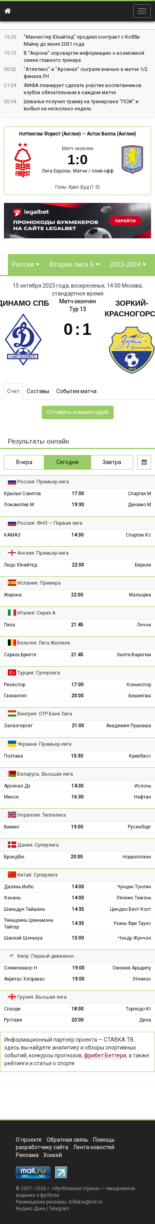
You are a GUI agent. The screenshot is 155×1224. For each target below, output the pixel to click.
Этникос (141, 979)
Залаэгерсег (18, 725)
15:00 (78, 938)
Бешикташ (140, 695)
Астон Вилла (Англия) (111, 134)
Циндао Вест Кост (130, 909)
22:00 (78, 565)
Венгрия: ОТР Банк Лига (44, 714)
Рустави (13, 1020)
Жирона (13, 595)
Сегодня (67, 462)
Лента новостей (93, 1147)
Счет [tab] (13, 391)
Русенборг (139, 827)
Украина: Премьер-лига (44, 744)
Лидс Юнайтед (20, 565)
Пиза (9, 625)
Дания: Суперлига (38, 845)
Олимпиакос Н (20, 968)
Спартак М (139, 493)
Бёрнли (143, 565)
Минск (11, 797)
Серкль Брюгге (20, 655)
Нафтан (142, 797)
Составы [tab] (38, 391)
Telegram (59, 1208)
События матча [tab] (76, 391)
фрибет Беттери (105, 1055)
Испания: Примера (39, 583)
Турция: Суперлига (38, 673)
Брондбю (14, 857)
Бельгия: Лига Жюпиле (43, 643)
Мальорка (140, 595)
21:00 (78, 725)
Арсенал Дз (17, 786)
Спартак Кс (138, 535)
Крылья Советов (22, 493)
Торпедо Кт (138, 1009)
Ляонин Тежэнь (133, 898)
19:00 (77, 827)
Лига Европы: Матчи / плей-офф (78, 171)
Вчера (24, 462)
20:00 (77, 695)
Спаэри (12, 1009)
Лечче (144, 625)
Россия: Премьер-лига (43, 482)
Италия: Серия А (36, 613)
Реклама (27, 1155)
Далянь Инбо (19, 887)
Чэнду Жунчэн (134, 938)
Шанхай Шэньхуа (23, 938)
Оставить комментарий (77, 412)
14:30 (77, 535)
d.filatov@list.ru (86, 1202)
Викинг (12, 827)
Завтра (112, 462)
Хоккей (52, 1155)
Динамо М (139, 504)
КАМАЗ (12, 535)
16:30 (77, 797)
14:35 (78, 909)
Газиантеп (15, 695)
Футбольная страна (76, 1188)
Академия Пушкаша (128, 725)
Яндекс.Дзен (30, 1208)
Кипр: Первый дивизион (45, 956)
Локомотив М (19, 504)
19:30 (78, 504)
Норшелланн (137, 857)
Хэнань (12, 898)
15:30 (77, 756)
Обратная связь (67, 1140)
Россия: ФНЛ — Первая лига (49, 523)
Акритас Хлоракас (24, 979)
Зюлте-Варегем (133, 655)
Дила (145, 1020)
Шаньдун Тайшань (24, 909)
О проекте (29, 1140)
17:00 (78, 493)
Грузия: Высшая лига (42, 997)
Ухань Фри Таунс (132, 923)
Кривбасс (140, 756)
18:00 (77, 1009)
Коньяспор (139, 684)
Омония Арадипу (131, 968)
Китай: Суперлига (37, 875)
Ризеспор (14, 684)
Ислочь (142, 786)
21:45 (77, 625)
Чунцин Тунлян (134, 887)
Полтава (13, 756)
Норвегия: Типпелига (41, 815)
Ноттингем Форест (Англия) (50, 134)
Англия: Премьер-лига (43, 553)
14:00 (78, 887)
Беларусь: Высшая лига (45, 774)
